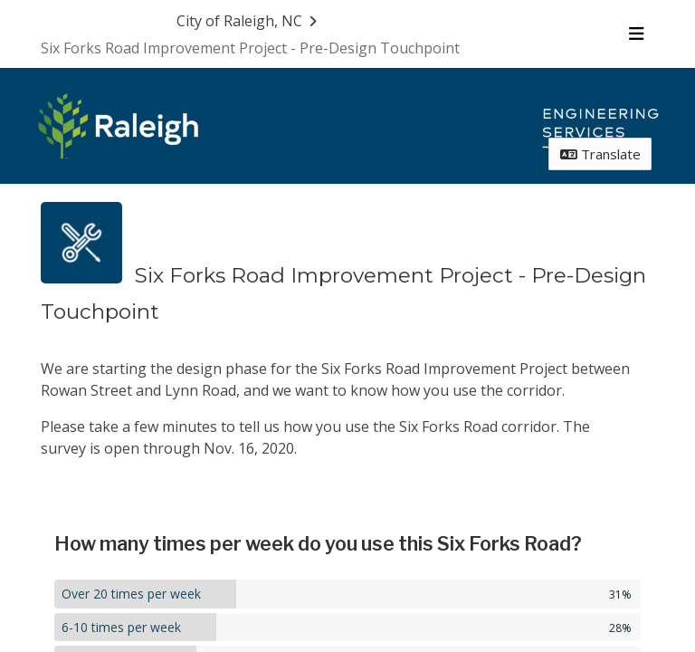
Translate (600, 154)
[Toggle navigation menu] (635, 33)
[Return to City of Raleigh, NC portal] (248, 20)
